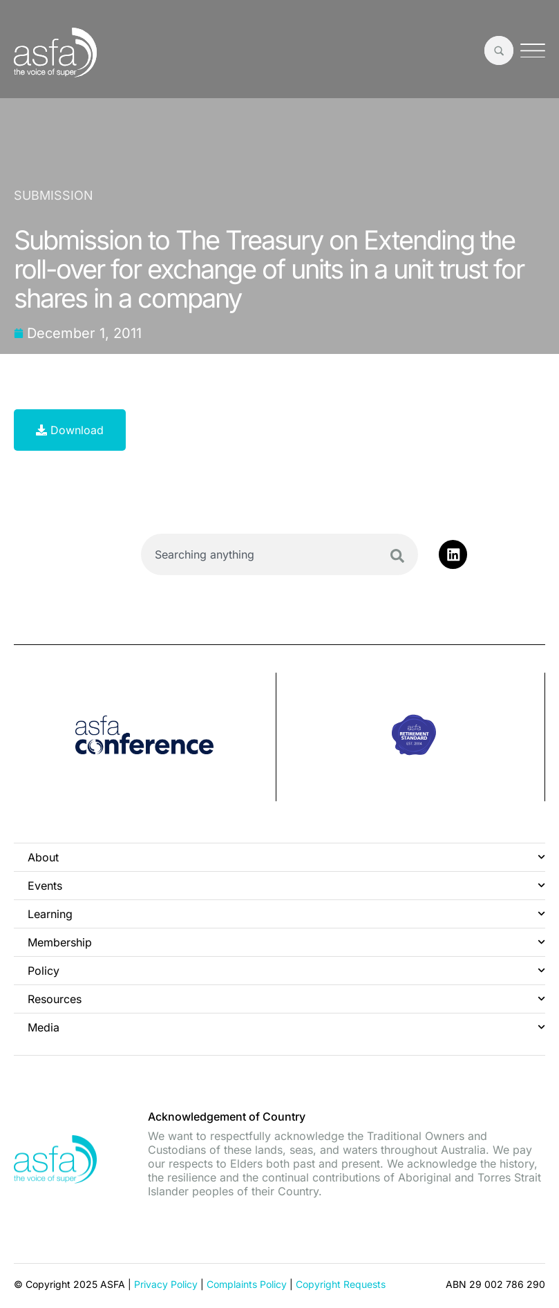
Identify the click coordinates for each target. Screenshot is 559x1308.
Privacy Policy (166, 1283)
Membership (286, 942)
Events (286, 885)
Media (286, 1027)
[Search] (397, 556)
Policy (286, 970)
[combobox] (279, 554)
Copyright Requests (341, 1283)
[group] (145, 737)
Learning (286, 913)
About (286, 857)
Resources (286, 998)
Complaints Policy (247, 1283)
